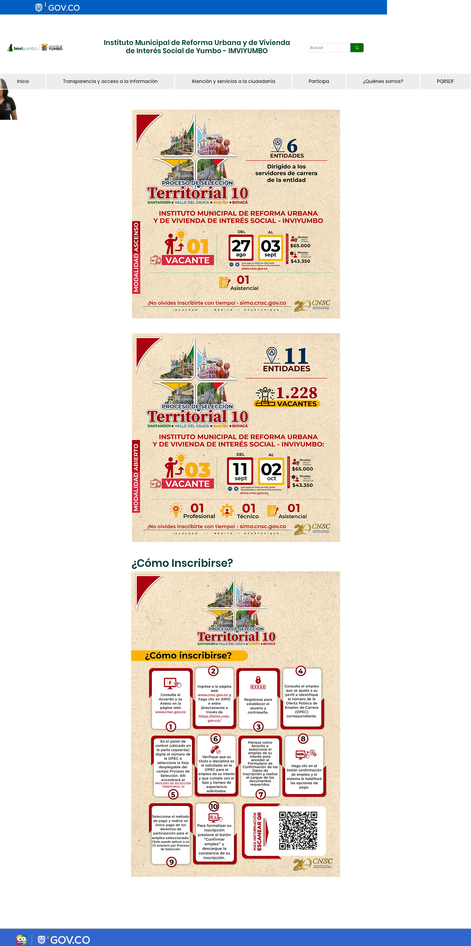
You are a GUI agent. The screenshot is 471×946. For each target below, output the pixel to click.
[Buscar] (324, 47)
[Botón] (109, 64)
